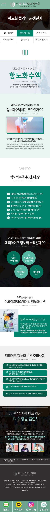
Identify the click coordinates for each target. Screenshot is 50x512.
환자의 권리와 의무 (10, 462)
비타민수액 (8, 40)
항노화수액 (25, 33)
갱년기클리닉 (42, 40)
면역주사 (25, 40)
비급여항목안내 (9, 459)
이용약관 (25, 459)
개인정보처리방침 (40, 459)
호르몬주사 (42, 33)
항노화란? (8, 33)
